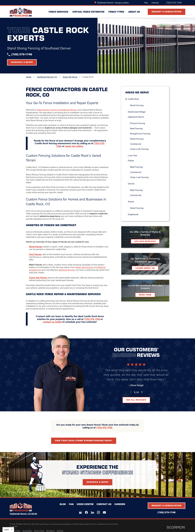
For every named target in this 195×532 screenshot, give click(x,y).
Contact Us (104, 504)
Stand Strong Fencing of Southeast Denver (57, 109)
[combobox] (8, 529)
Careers (119, 504)
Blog (63, 504)
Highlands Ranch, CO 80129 (23, 513)
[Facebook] (86, 512)
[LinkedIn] (92, 512)
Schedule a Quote (22, 62)
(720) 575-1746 (174, 2)
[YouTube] (104, 512)
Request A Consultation (166, 11)
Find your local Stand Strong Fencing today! (83, 440)
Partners (155, 2)
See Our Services (145, 241)
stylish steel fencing (84, 267)
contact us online (52, 321)
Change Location (122, 2)
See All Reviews (136, 399)
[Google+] (80, 512)
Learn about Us (145, 268)
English (6, 529)
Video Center (85, 504)
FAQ (146, 2)
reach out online (74, 146)
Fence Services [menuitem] (58, 11)
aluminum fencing (66, 269)
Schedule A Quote (98, 482)
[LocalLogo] (21, 12)
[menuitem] (146, 98)
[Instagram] (98, 512)
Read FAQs (145, 294)
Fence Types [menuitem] (116, 11)
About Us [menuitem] (134, 11)
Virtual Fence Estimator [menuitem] (88, 11)
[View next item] (142, 392)
